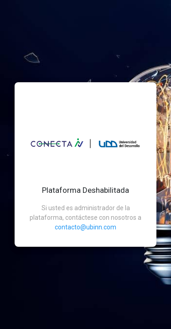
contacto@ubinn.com (85, 227)
